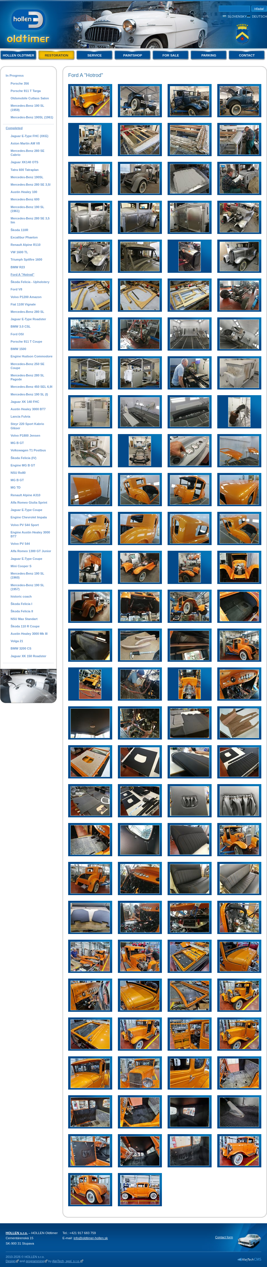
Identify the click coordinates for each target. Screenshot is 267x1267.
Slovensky (237, 16)
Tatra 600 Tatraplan (25, 169)
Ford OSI (17, 334)
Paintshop (132, 55)
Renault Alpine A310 (25, 495)
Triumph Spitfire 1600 (26, 259)
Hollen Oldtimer (18, 55)
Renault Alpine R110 (25, 244)
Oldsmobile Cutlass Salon (30, 98)
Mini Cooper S (21, 566)
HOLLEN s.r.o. (17, 1233)
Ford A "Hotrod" (22, 274)
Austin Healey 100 (24, 192)
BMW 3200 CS (21, 648)
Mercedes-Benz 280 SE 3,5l (30, 184)
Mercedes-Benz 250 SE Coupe (27, 366)
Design (10, 1261)
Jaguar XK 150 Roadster (28, 656)
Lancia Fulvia (20, 416)
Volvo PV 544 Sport (25, 525)
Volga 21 (17, 641)
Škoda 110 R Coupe (25, 626)
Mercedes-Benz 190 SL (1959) (27, 107)
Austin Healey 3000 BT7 (28, 409)
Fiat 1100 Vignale (23, 304)
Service (94, 55)
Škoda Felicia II (22, 611)
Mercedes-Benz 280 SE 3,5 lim (30, 220)
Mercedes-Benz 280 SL (27, 311)
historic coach (21, 596)
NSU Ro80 (18, 472)
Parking (208, 55)
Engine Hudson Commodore (32, 356)
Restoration (56, 55)
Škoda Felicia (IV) (23, 458)
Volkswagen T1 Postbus (28, 450)
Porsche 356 (20, 83)
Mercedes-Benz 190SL (27, 177)
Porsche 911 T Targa (26, 91)
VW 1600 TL (19, 252)
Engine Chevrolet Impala (29, 517)
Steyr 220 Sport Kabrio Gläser (27, 426)
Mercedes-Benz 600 (25, 199)
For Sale (170, 55)
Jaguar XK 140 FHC (25, 401)
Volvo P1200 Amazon (26, 297)
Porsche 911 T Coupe (26, 341)
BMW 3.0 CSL (21, 326)
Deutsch (259, 16)
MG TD (15, 487)
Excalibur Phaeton (24, 237)
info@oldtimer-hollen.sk (91, 1238)
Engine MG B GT (23, 465)
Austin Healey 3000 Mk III (29, 633)
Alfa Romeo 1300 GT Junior (31, 551)
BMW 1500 (18, 349)
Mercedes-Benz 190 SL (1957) (27, 587)
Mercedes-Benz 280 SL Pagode (27, 377)
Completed (14, 128)
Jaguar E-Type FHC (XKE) (29, 136)
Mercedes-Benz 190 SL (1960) (27, 575)
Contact (247, 55)
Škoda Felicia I (21, 604)
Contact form (224, 1237)
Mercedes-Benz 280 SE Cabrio (27, 152)
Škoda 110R (19, 230)
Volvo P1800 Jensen (25, 435)
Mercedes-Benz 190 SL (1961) (27, 209)
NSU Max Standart (24, 619)
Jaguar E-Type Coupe (26, 510)
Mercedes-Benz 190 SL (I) (29, 394)
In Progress (15, 75)
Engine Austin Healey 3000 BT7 (30, 534)
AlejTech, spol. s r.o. (66, 1261)
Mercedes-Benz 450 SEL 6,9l (31, 386)
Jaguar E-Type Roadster (28, 319)
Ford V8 (16, 289)
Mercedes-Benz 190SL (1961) (32, 117)
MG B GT (17, 443)
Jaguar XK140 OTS (24, 162)
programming (35, 1261)
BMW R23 (18, 267)
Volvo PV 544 (20, 543)
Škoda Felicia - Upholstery (30, 282)
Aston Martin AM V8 (25, 143)
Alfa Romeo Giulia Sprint (29, 502)
